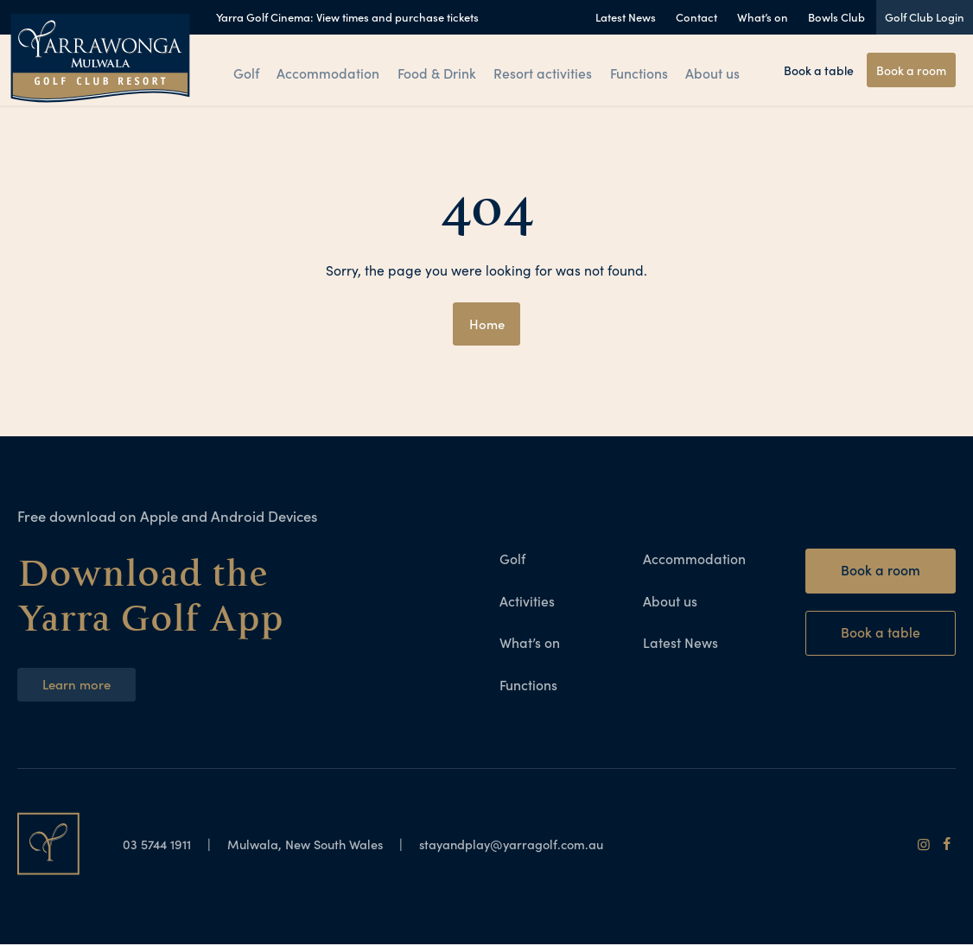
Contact (696, 17)
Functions (639, 70)
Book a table (819, 70)
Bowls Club (836, 17)
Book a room (911, 70)
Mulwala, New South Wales (318, 844)
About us (716, 70)
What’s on (762, 17)
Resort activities (542, 70)
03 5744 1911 (161, 844)
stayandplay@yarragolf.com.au (539, 844)
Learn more (78, 684)
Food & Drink (436, 70)
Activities (527, 601)
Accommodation (328, 70)
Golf (244, 70)
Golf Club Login (924, 17)
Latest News (625, 17)
